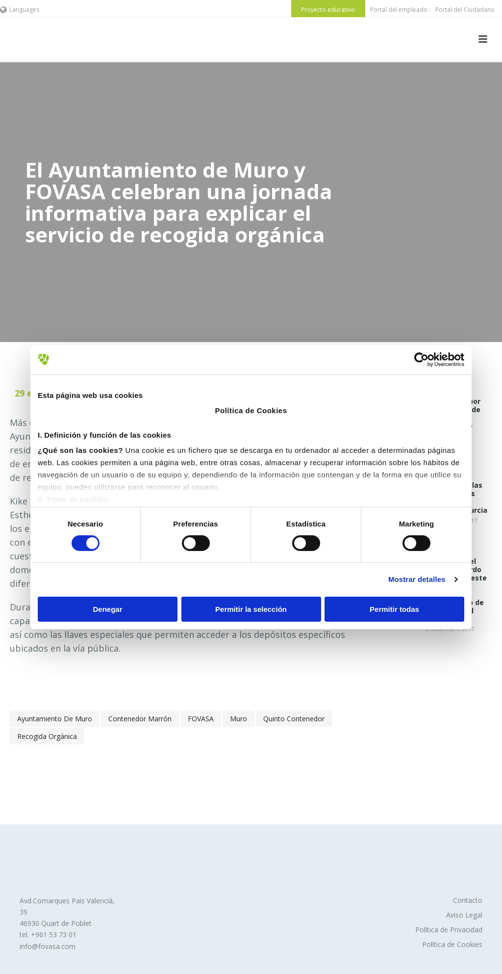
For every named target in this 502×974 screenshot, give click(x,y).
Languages (19, 9)
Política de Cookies (452, 944)
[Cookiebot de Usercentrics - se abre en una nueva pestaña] (421, 359)
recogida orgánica (47, 736)
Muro (238, 718)
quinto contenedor (294, 718)
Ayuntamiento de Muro (54, 718)
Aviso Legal (464, 915)
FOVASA (201, 718)
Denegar (107, 609)
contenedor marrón (140, 718)
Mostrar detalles (417, 579)
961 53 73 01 (55, 934)
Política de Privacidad (448, 929)
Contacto (467, 900)
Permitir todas (394, 609)
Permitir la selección (251, 609)
